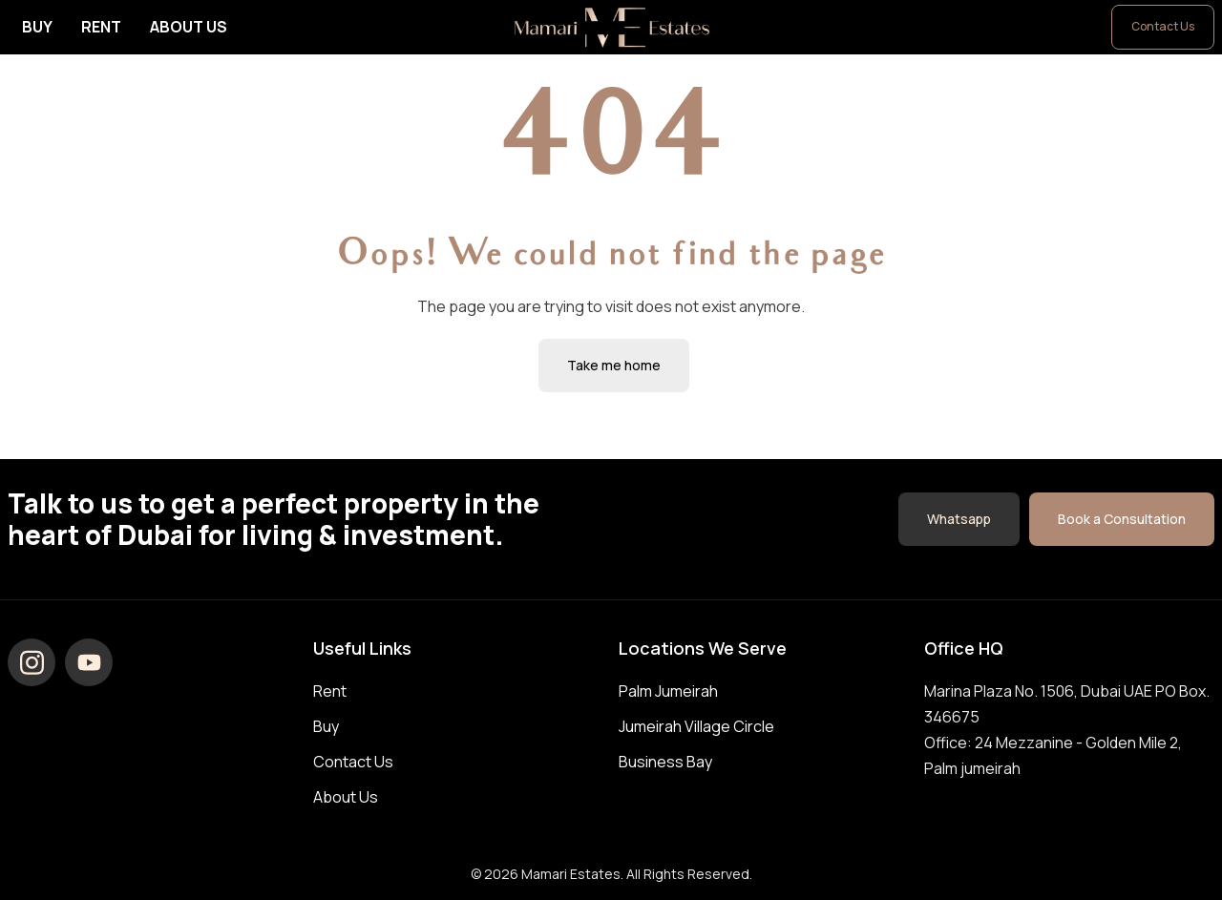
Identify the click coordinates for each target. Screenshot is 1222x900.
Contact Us (1162, 26)
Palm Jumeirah (668, 690)
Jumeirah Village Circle (696, 726)
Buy (37, 26)
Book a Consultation (1122, 519)
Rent (101, 26)
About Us (188, 26)
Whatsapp (959, 519)
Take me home (614, 365)
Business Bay (665, 761)
